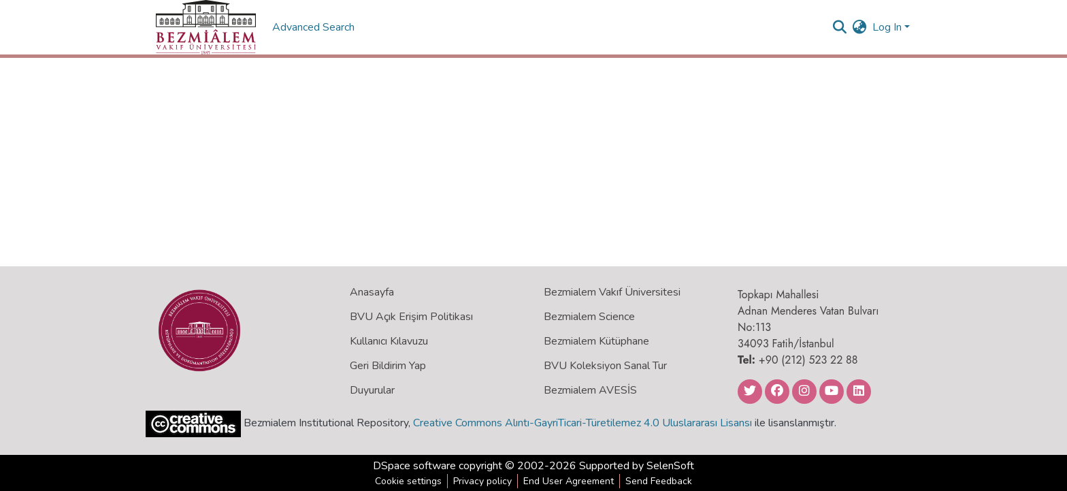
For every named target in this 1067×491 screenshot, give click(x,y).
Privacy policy (482, 481)
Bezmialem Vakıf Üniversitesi (612, 292)
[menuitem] (859, 27)
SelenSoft (670, 465)
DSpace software (414, 465)
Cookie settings (408, 481)
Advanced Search (314, 27)
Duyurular (372, 390)
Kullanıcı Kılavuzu (389, 341)
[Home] (206, 27)
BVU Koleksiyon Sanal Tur (605, 365)
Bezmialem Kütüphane (596, 341)
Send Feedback (658, 481)
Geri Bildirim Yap (388, 365)
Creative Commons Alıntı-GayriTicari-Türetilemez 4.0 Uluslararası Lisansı (582, 422)
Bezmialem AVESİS (590, 390)
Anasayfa (372, 292)
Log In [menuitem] (887, 27)
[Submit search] (840, 27)
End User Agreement (568, 481)
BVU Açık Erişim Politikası (411, 316)
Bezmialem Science (589, 316)
